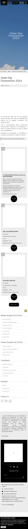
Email (5, 475)
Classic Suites (6, 355)
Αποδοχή (3, 527)
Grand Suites (6, 337)
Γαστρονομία (6, 388)
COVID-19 (5, 376)
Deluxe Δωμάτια (7, 319)
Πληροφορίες (10, 524)
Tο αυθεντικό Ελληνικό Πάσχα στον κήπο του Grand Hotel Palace (14, 175)
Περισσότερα (14, 198)
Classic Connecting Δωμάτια (10, 349)
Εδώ (16, 194)
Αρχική (4, 71)
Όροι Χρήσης (5, 436)
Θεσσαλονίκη (6, 391)
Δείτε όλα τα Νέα (13, 304)
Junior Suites (6, 331)
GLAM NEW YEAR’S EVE (9, 280)
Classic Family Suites (8, 352)
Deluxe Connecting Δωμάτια (10, 322)
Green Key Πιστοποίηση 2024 (19, 71)
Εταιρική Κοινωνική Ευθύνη (9, 370)
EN (22, 2)
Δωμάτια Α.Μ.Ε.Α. (7, 325)
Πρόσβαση (5, 367)
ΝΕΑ (9, 71)
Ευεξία (4, 385)
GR (20, 2)
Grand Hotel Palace (7, 364)
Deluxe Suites (6, 334)
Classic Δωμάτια (7, 346)
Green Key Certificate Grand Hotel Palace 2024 (14, 138)
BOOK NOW (15, 3)
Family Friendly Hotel (8, 373)
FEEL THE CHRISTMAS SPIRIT (10, 231)
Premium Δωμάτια (7, 328)
